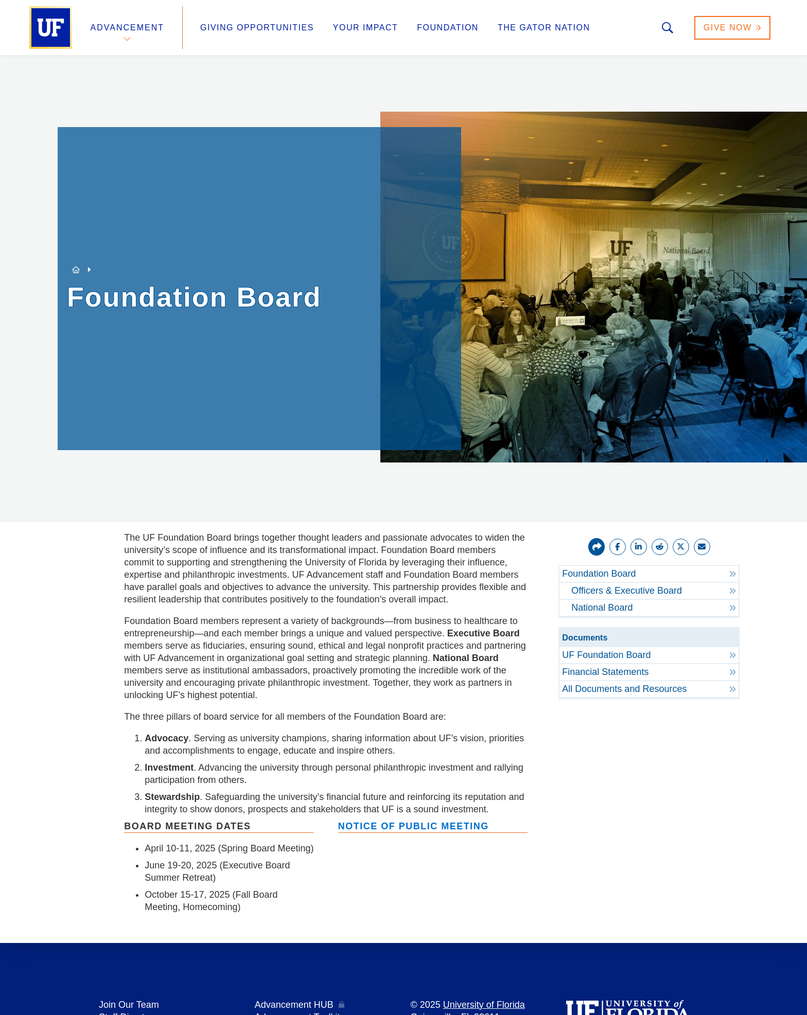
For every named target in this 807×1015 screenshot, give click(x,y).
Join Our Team (129, 1005)
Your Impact (365, 27)
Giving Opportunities (257, 27)
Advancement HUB (294, 1005)
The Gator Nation (544, 27)
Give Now (732, 27)
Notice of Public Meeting (413, 826)
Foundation (448, 27)
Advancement (128, 27)
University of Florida (484, 1005)
